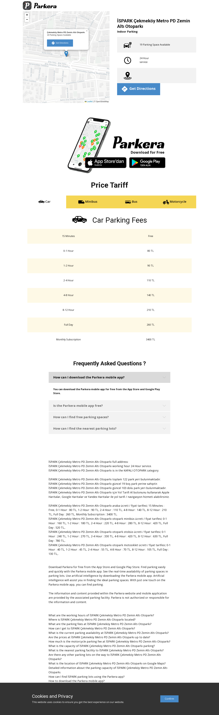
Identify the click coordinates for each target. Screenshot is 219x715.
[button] (66, 54)
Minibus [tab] (87, 202)
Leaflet (88, 102)
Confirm (169, 698)
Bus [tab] (131, 202)
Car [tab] (44, 202)
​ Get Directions (60, 43)
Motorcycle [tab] (174, 202)
